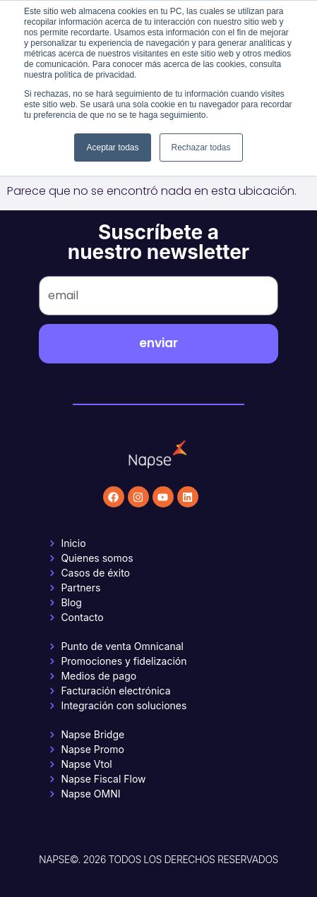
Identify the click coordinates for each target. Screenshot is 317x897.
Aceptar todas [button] (112, 147)
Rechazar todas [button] (201, 147)
